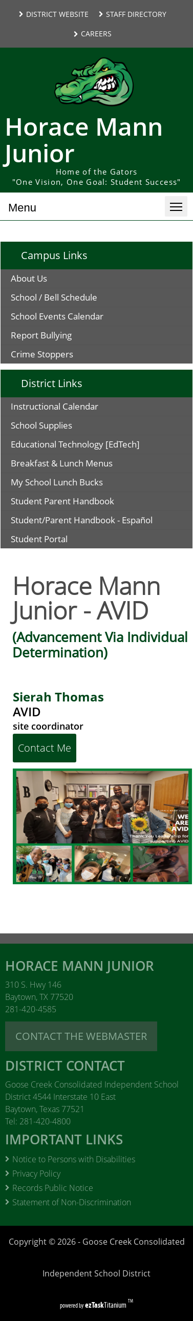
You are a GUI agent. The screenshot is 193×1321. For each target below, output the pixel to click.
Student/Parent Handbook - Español (101, 521)
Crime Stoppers (42, 354)
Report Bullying (41, 335)
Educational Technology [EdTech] (92, 446)
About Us (29, 278)
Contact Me (44, 748)
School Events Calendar (57, 316)
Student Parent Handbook (84, 502)
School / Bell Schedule (54, 297)
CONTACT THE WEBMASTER (81, 1036)
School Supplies (58, 427)
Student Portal (55, 540)
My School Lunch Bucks (73, 484)
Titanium (106, 1305)
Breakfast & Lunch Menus (78, 465)
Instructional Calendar (71, 408)
